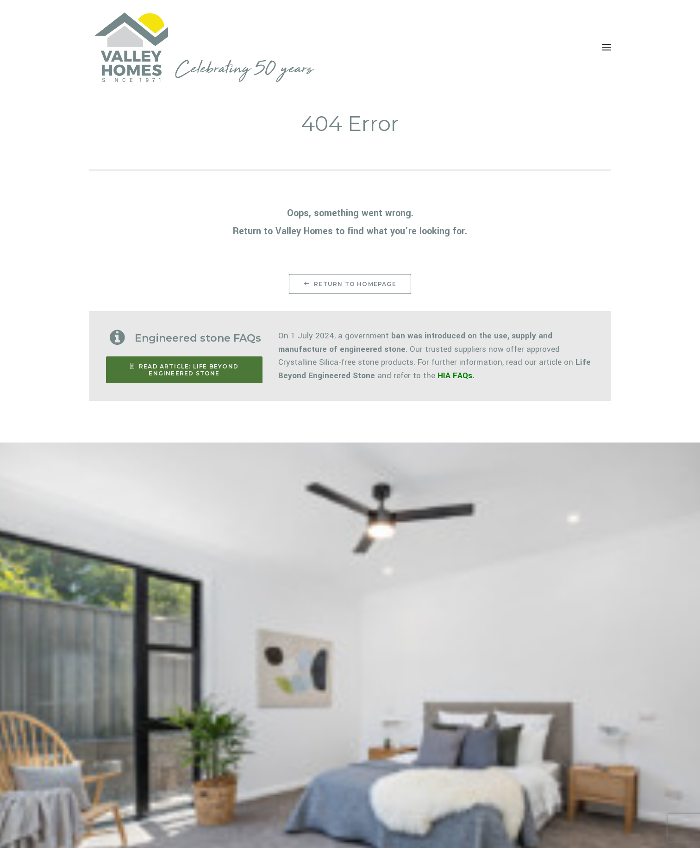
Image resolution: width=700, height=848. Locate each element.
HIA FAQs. (456, 375)
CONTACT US (414, 791)
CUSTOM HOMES (301, 791)
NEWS (403, 779)
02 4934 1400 (539, 747)
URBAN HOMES (299, 779)
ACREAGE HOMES (302, 755)
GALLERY (408, 767)
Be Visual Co (238, 831)
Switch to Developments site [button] (162, 741)
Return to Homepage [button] (350, 284)
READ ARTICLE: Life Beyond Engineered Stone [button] (185, 370)
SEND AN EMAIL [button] (537, 786)
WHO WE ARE (413, 755)
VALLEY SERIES (299, 767)
